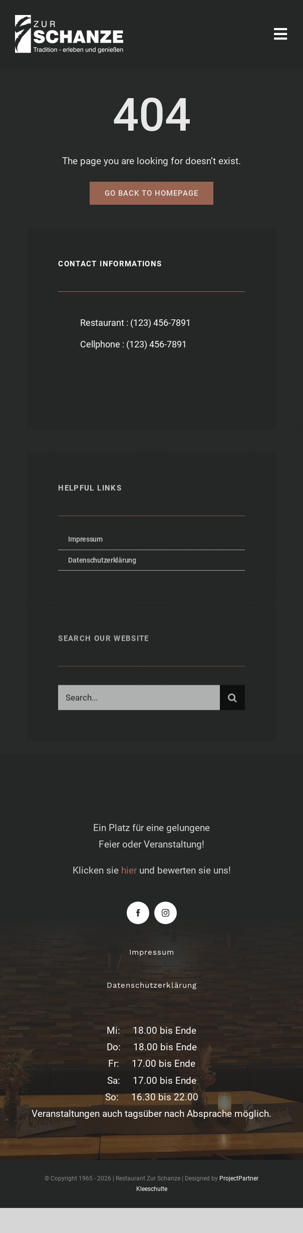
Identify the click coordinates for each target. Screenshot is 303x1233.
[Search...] (138, 699)
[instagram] (124, 381)
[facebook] (69, 381)
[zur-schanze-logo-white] (80, 20)
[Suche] (232, 699)
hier (129, 870)
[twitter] (97, 381)
